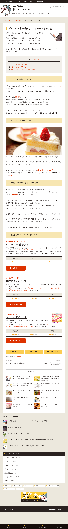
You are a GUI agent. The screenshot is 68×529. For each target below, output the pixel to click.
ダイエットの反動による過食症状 (16, 373)
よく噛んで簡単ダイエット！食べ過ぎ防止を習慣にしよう (51, 374)
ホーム (4, 520)
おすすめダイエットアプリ (13, 488)
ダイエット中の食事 (12, 471)
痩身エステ (8, 497)
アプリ (49, 14)
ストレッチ (39, 500)
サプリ (31, 14)
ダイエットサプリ (11, 479)
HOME (4, 20)
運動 (13, 14)
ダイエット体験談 (9, 492)
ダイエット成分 (31, 497)
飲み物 (25, 14)
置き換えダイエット (26, 500)
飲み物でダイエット (11, 475)
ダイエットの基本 (19, 366)
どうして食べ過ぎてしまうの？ (20, 64)
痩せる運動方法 (10, 483)
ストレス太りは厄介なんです (20, 67)
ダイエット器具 (19, 497)
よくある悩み (40, 14)
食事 (19, 14)
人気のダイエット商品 (11, 500)
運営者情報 (11, 520)
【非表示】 (36, 59)
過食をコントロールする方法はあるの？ (23, 69)
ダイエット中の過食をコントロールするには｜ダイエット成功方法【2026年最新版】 (23, 1)
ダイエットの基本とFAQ (14, 20)
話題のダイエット (45, 497)
